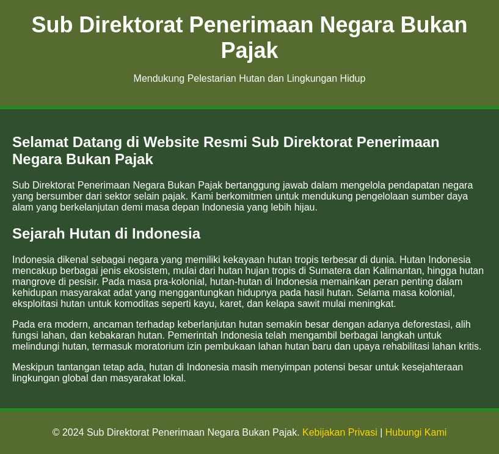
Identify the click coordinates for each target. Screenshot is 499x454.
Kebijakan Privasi (339, 432)
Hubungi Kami (416, 432)
